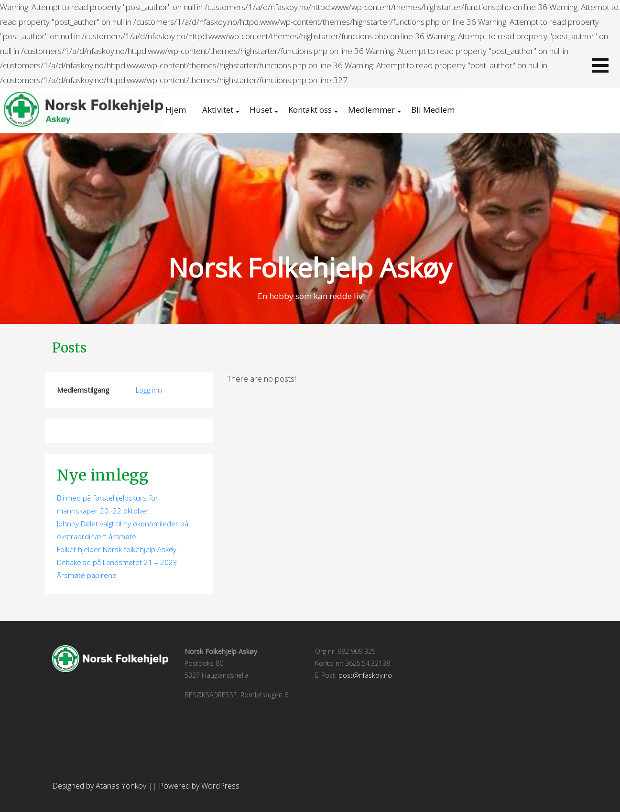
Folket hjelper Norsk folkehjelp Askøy (116, 549)
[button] (600, 65)
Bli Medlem (433, 109)
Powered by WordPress (199, 785)
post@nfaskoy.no (365, 675)
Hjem (175, 109)
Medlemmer (371, 109)
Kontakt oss (310, 109)
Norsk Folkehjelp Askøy (310, 267)
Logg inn (149, 390)
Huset (261, 109)
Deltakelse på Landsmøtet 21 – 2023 (117, 562)
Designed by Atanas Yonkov (100, 785)
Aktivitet (217, 109)
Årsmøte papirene (87, 575)
